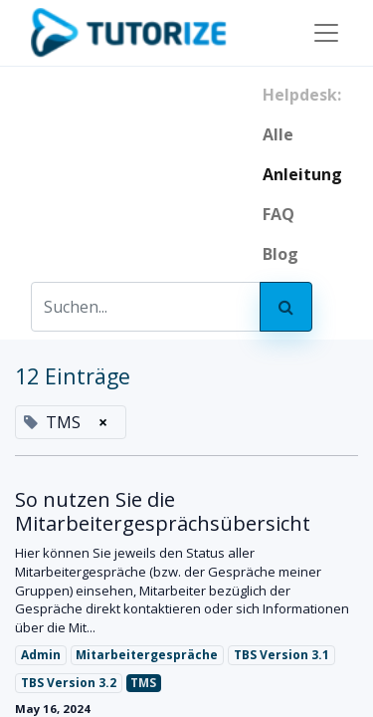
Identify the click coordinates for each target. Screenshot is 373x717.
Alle (278, 134)
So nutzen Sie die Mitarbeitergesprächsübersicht (162, 512)
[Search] (286, 307)
